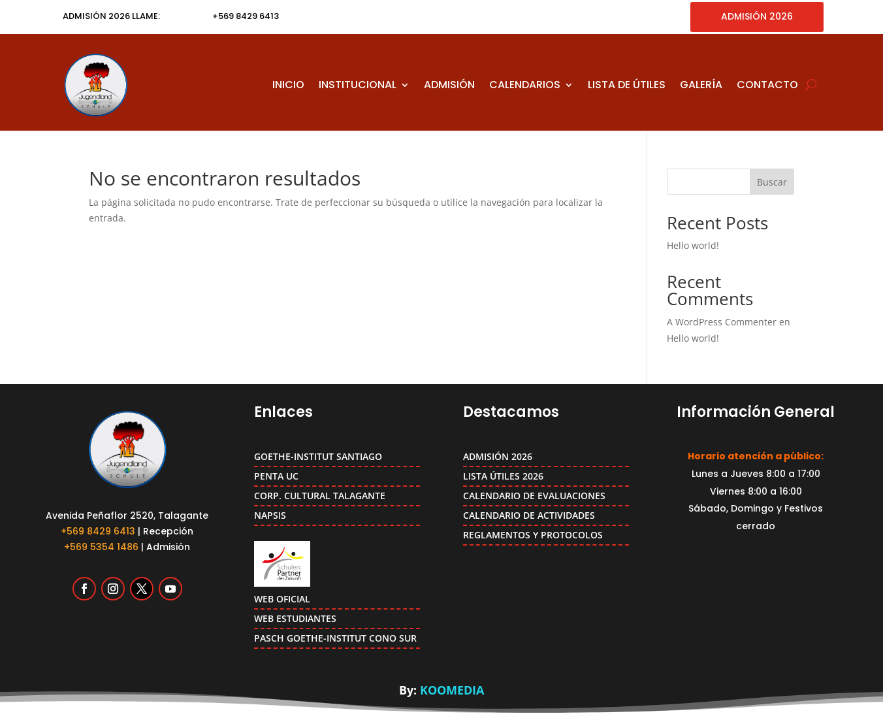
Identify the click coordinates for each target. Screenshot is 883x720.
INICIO (288, 84)
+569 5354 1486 (101, 546)
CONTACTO (767, 84)
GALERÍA (701, 84)
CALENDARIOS (524, 84)
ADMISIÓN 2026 (757, 16)
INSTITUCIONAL (357, 84)
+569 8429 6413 (98, 531)
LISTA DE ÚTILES (627, 84)
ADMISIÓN (449, 84)
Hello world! (693, 245)
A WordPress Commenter (722, 322)
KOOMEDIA (452, 690)
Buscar (772, 182)
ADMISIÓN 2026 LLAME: (111, 16)
